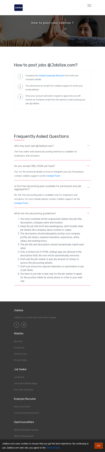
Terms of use (20, 354)
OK (98, 445)
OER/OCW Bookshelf (24, 436)
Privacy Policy (20, 360)
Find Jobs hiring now (23, 389)
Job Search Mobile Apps (25, 383)
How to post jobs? (22, 406)
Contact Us (19, 347)
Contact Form (53, 175)
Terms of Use (53, 447)
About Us (18, 341)
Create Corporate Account (51, 75)
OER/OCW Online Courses (26, 430)
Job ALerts (19, 377)
